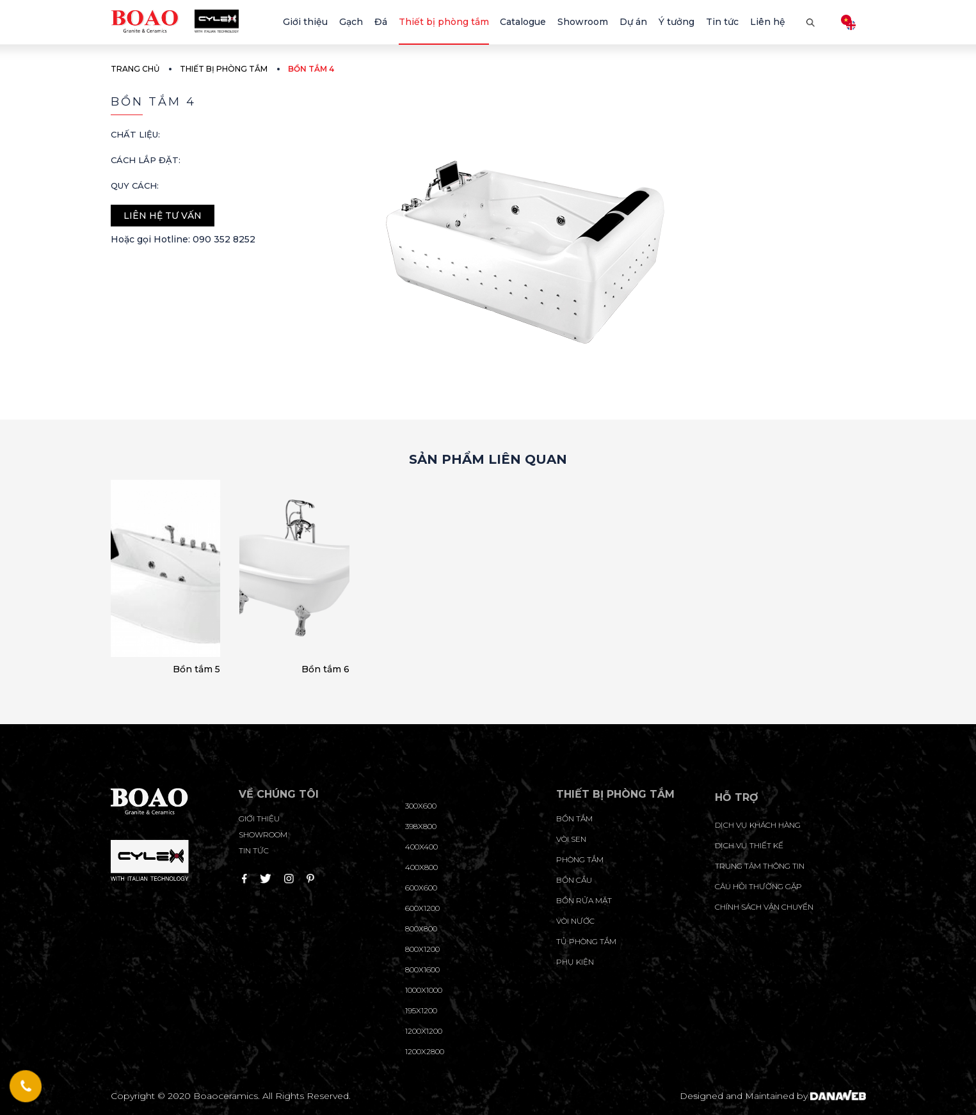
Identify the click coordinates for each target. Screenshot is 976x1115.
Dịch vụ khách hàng (758, 825)
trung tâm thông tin (759, 866)
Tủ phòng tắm (586, 941)
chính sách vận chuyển (764, 907)
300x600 (420, 806)
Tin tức (254, 850)
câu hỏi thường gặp (758, 886)
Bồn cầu (574, 880)
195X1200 (421, 1010)
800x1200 (422, 949)
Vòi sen (571, 839)
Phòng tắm (580, 859)
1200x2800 (424, 1051)
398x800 (420, 826)
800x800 (421, 928)
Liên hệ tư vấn (163, 215)
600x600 (421, 887)
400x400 (421, 846)
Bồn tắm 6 (325, 669)
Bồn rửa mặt (584, 900)
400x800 (421, 867)
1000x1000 (423, 990)
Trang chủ (135, 69)
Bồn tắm (574, 818)
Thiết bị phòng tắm (224, 69)
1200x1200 (423, 1031)
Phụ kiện (575, 962)
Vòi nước (575, 921)
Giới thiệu (259, 818)
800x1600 (422, 969)
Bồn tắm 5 (196, 669)
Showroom (263, 834)
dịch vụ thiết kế (749, 845)
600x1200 (422, 908)
